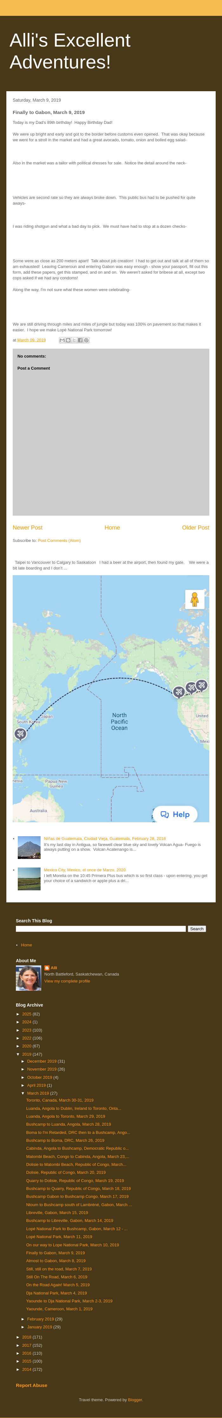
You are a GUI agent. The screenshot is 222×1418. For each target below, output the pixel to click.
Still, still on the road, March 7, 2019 (59, 1269)
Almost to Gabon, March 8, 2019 (55, 1260)
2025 (27, 1014)
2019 (27, 1054)
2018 (27, 1337)
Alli (54, 967)
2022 (27, 1038)
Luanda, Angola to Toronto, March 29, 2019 (65, 1116)
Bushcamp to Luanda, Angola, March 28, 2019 (68, 1124)
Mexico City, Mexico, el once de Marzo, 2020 (85, 870)
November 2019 (42, 1069)
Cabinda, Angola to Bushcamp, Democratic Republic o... (77, 1148)
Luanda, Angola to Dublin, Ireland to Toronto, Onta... (73, 1108)
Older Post (195, 528)
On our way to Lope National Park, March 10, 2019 (72, 1245)
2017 (27, 1345)
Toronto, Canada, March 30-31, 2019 (59, 1100)
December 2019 (42, 1061)
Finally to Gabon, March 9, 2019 (55, 1252)
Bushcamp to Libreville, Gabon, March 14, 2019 (69, 1220)
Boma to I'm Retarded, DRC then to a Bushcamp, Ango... (78, 1132)
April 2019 (37, 1085)
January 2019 (40, 1327)
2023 (27, 1030)
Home (112, 528)
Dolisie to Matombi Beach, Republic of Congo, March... (76, 1164)
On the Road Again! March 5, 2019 (57, 1284)
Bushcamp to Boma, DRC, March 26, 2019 (65, 1140)
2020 (27, 1046)
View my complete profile (67, 981)
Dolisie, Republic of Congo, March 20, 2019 (66, 1172)
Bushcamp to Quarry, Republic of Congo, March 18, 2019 (78, 1188)
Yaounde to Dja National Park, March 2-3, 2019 (69, 1301)
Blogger (135, 1399)
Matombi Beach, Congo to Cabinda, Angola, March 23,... (77, 1156)
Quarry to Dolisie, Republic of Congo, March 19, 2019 (75, 1180)
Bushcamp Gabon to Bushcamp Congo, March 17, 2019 (77, 1196)
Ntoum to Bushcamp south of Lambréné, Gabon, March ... (79, 1204)
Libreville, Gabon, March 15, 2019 (57, 1212)
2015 (27, 1361)
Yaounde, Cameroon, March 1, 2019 (59, 1309)
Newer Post (27, 528)
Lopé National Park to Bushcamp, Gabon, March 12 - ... (76, 1228)
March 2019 (38, 1093)
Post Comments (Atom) (59, 540)
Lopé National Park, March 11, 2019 (59, 1236)
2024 (27, 1022)
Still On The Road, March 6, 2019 (56, 1277)
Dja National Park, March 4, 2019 (56, 1293)
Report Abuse (31, 1385)
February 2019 (41, 1319)
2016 (27, 1353)
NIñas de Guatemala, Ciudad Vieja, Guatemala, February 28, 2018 (105, 838)
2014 (27, 1369)
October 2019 (40, 1077)
